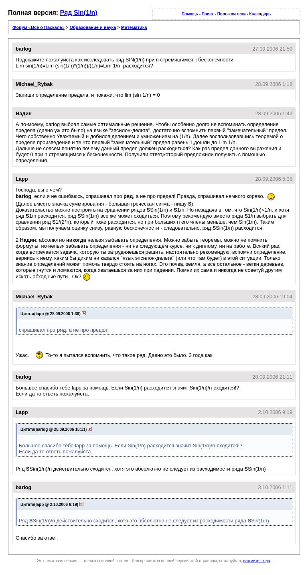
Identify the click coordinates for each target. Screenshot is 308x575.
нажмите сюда (256, 561)
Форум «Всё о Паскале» (38, 27)
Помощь (190, 14)
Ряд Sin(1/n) (78, 12)
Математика (134, 27)
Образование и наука (92, 27)
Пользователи (231, 14)
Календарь (260, 14)
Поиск (208, 14)
